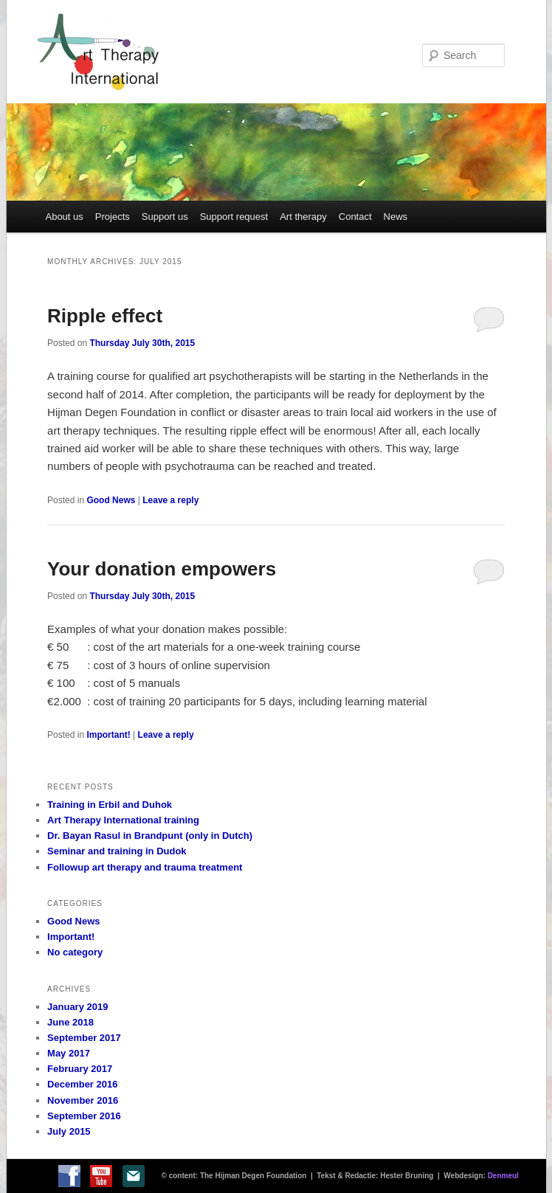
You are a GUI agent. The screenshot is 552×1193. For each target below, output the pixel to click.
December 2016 (82, 1084)
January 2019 (77, 1006)
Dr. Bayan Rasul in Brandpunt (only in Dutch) (149, 835)
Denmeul (503, 1176)
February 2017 (79, 1068)
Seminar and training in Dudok (117, 851)
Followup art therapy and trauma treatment (144, 867)
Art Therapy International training (123, 820)
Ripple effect (104, 316)
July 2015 (69, 1131)
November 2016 (82, 1100)
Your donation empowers (161, 569)
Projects (112, 216)
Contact (355, 216)
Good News (110, 500)
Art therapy (303, 216)
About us (64, 216)
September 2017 (84, 1037)
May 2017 (68, 1053)
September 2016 (84, 1115)
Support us (165, 216)
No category (75, 952)
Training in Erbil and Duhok (109, 804)
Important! (108, 735)
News (396, 216)
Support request (234, 216)
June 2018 (70, 1022)
